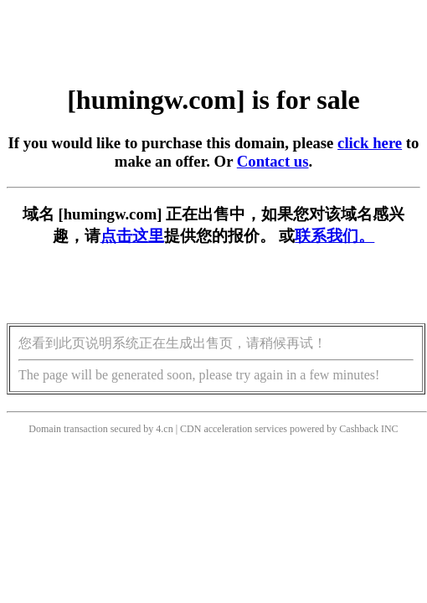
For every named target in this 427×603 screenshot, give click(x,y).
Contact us (273, 161)
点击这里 (132, 236)
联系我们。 (334, 236)
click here (369, 143)
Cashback (358, 429)
